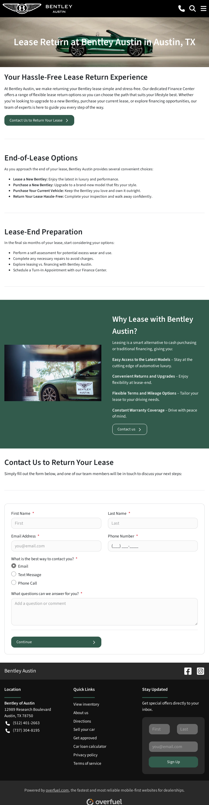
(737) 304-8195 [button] (22, 730)
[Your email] (56, 545)
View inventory (86, 704)
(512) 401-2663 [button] (22, 723)
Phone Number (123, 536)
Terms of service (87, 763)
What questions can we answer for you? (46, 594)
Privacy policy (85, 755)
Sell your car (84, 729)
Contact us (130, 429)
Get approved (85, 738)
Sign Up (173, 762)
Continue (56, 642)
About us (80, 713)
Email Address (25, 536)
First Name (22, 513)
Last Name (119, 513)
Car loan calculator (89, 746)
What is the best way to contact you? (44, 559)
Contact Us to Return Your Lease (39, 120)
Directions (82, 721)
